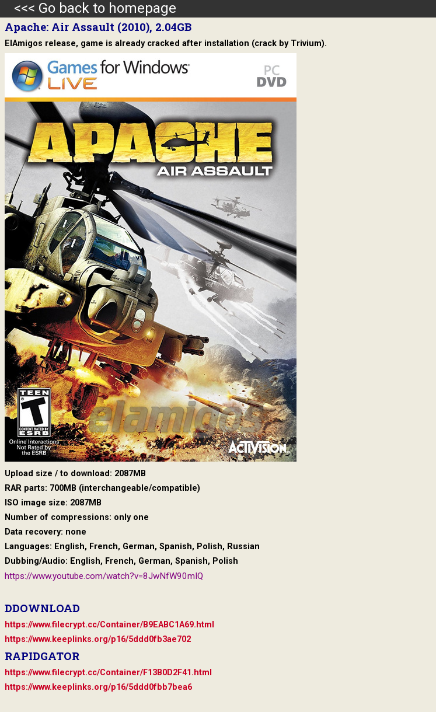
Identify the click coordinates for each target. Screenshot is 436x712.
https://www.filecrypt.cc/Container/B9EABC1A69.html (109, 625)
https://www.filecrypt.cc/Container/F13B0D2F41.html (108, 673)
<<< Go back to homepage (88, 8)
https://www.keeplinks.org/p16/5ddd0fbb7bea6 (98, 687)
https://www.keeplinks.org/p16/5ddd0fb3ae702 (98, 639)
